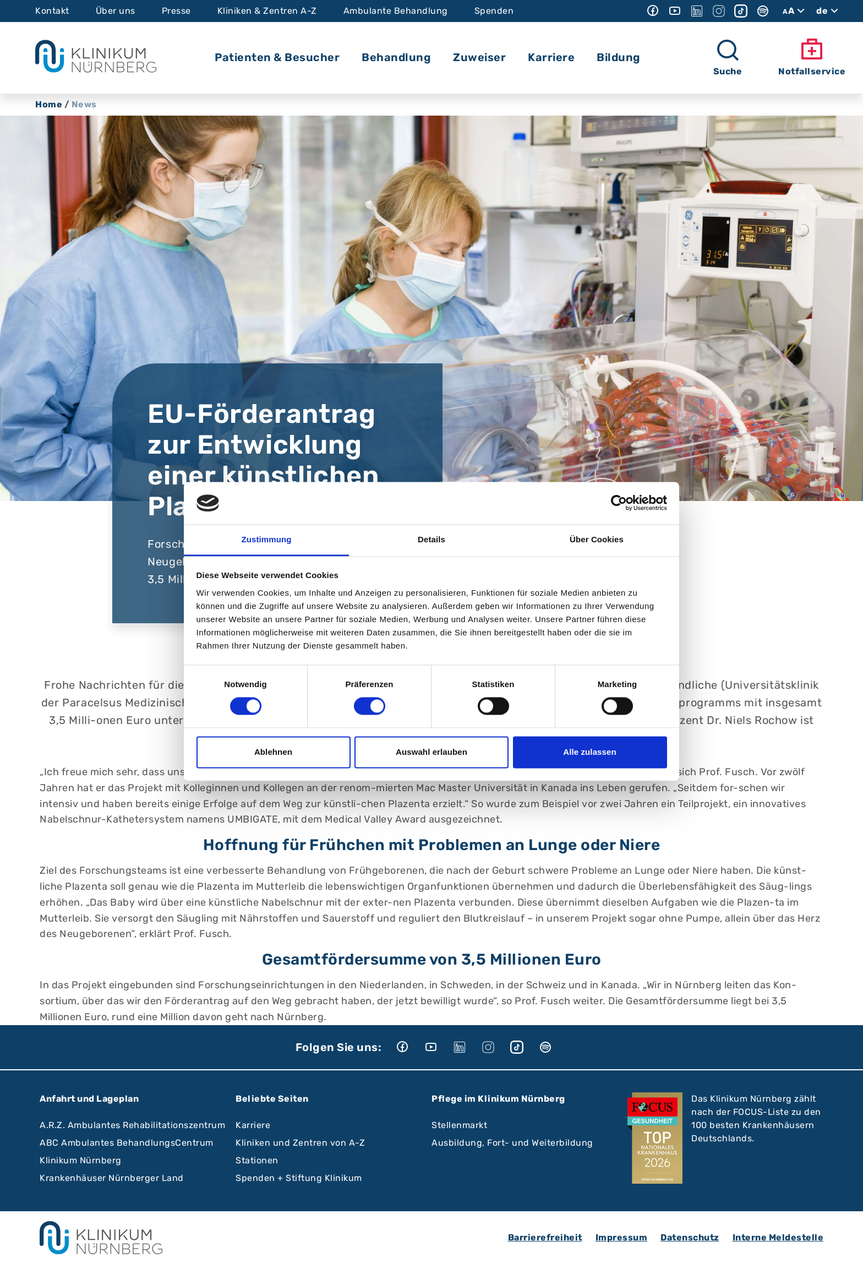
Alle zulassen (589, 751)
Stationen (257, 1160)
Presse (176, 11)
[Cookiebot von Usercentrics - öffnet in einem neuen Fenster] (619, 503)
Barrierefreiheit (545, 1237)
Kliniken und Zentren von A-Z (300, 1142)
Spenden (494, 11)
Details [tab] (431, 539)
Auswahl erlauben (431, 751)
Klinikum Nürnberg (81, 1160)
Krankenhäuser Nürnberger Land (112, 1178)
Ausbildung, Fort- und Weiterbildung (512, 1142)
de (828, 11)
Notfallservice (811, 57)
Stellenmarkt (459, 1125)
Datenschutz (689, 1237)
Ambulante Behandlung (395, 11)
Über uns (115, 11)
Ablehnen (273, 751)
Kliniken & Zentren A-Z (267, 11)
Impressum (622, 1237)
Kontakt (52, 11)
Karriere (253, 1125)
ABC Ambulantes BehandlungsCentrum (127, 1142)
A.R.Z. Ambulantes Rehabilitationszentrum (132, 1125)
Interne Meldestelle (778, 1237)
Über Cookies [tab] (597, 539)
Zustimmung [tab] (267, 539)
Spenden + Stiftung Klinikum (299, 1178)
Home (48, 104)
